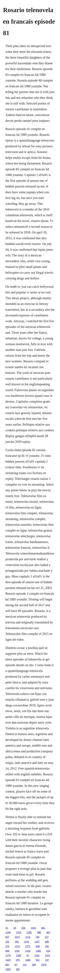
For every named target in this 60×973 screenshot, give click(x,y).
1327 (37, 941)
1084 (27, 960)
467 (48, 932)
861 (7, 964)
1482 (38, 951)
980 (39, 932)
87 (16, 964)
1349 (8, 932)
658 (38, 946)
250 (23, 928)
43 (14, 928)
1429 (8, 960)
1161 (36, 955)
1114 (27, 937)
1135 (17, 946)
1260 (18, 955)
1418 (27, 951)
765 (38, 937)
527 (47, 937)
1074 (43, 964)
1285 (29, 932)
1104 (33, 928)
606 (47, 941)
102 (7, 941)
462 (43, 928)
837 (7, 937)
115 (24, 964)
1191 (26, 941)
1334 (18, 932)
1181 (17, 951)
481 (18, 969)
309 (34, 964)
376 (7, 946)
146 (17, 941)
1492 (8, 969)
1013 (17, 937)
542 (47, 946)
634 (48, 951)
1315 (47, 955)
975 (18, 960)
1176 (7, 955)
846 (7, 951)
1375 (27, 946)
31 (6, 928)
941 (38, 960)
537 (47, 960)
